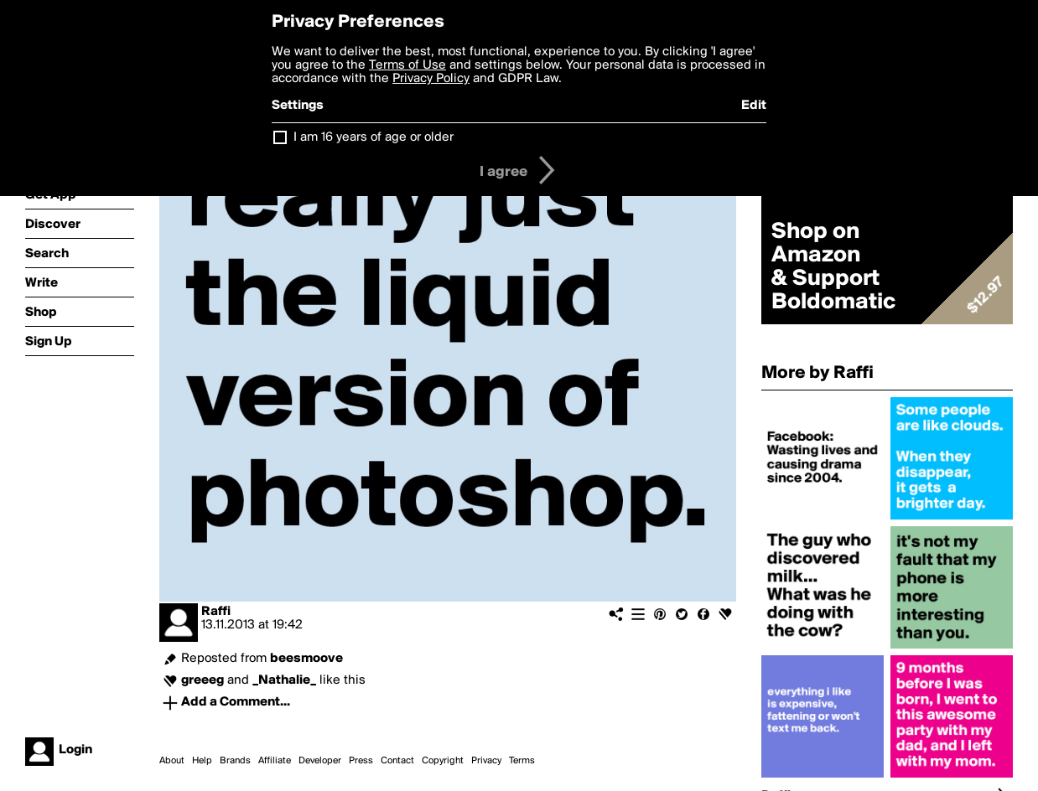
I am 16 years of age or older (373, 137)
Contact (397, 761)
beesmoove (306, 658)
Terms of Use (407, 65)
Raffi (216, 611)
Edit (753, 105)
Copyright (443, 761)
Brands (235, 761)
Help (202, 761)
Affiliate (274, 761)
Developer (319, 761)
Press (361, 761)
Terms (522, 761)
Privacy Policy (431, 78)
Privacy (486, 761)
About (171, 761)
